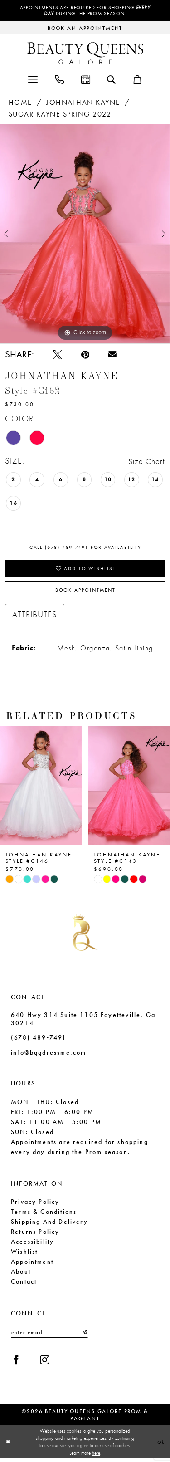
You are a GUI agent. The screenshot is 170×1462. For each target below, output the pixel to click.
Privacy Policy (35, 1205)
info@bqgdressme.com (48, 1056)
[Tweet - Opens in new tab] (57, 355)
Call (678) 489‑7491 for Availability (85, 548)
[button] (32, 79)
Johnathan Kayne (83, 103)
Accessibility (32, 1245)
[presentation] (41, 788)
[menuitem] (32, 79)
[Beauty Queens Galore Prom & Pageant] (85, 54)
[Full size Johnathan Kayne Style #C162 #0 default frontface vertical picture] (85, 234)
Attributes (34, 617)
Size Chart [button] (145, 461)
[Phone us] (59, 79)
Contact (24, 1285)
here (96, 1456)
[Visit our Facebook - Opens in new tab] (16, 1364)
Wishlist (24, 1255)
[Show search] (111, 79)
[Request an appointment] (85, 28)
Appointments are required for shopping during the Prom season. (85, 11)
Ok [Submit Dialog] (161, 1445)
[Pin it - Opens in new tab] (85, 355)
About (21, 1275)
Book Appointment (85, 593)
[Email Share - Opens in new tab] (112, 355)
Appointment (32, 1265)
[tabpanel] (85, 234)
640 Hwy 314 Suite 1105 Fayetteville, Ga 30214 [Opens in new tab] (83, 1022)
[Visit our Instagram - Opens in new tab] (44, 1364)
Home (20, 103)
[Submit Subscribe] (84, 1336)
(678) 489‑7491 (38, 1041)
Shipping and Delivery (49, 1225)
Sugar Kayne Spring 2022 (60, 115)
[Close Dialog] (8, 1445)
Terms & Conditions (44, 1215)
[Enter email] (49, 1336)
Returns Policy (35, 1235)
